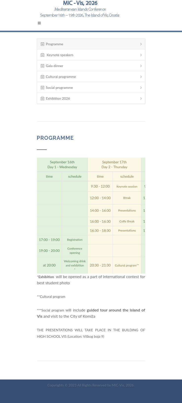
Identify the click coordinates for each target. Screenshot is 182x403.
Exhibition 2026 (91, 98)
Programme (91, 44)
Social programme (91, 87)
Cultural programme (91, 76)
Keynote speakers (91, 55)
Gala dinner (91, 66)
